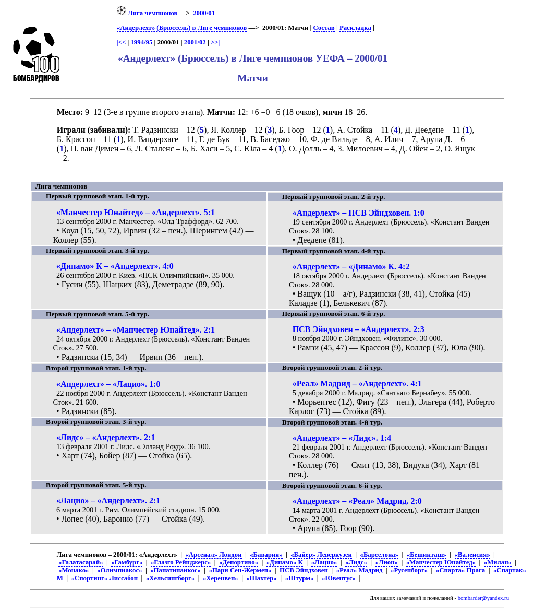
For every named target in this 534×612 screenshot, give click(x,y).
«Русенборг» (409, 570)
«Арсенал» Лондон (213, 554)
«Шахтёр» (261, 578)
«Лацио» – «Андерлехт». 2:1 (108, 500)
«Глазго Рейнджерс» (181, 562)
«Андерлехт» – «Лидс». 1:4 (342, 437)
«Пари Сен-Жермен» (240, 570)
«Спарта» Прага (460, 570)
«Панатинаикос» (175, 570)
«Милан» (498, 562)
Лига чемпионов (147, 13)
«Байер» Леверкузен (321, 554)
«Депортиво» (238, 562)
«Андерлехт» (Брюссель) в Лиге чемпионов (182, 27)
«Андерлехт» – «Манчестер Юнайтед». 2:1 (135, 329)
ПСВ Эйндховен (304, 570)
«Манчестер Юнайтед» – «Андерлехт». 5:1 (135, 212)
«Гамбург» (126, 562)
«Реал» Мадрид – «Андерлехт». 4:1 (357, 383)
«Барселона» (379, 554)
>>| (215, 42)
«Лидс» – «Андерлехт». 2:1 (105, 437)
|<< (121, 42)
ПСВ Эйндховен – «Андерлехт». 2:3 (358, 329)
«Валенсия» (472, 554)
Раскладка (355, 27)
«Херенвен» (220, 578)
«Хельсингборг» (170, 578)
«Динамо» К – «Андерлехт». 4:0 (115, 266)
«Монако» (73, 570)
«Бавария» (266, 554)
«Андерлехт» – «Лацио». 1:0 (108, 384)
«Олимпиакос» (119, 570)
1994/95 (141, 42)
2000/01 (204, 13)
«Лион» (386, 562)
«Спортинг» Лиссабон (104, 578)
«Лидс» (356, 562)
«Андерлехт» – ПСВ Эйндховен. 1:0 (358, 212)
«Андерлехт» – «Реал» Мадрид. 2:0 (357, 501)
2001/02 (195, 42)
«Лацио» (324, 562)
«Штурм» (299, 578)
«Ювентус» (339, 578)
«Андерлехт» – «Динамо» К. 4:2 (351, 266)
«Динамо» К (284, 562)
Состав (324, 27)
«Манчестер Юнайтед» (441, 562)
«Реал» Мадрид (359, 570)
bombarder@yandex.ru (483, 598)
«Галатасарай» (80, 562)
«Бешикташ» (426, 554)
